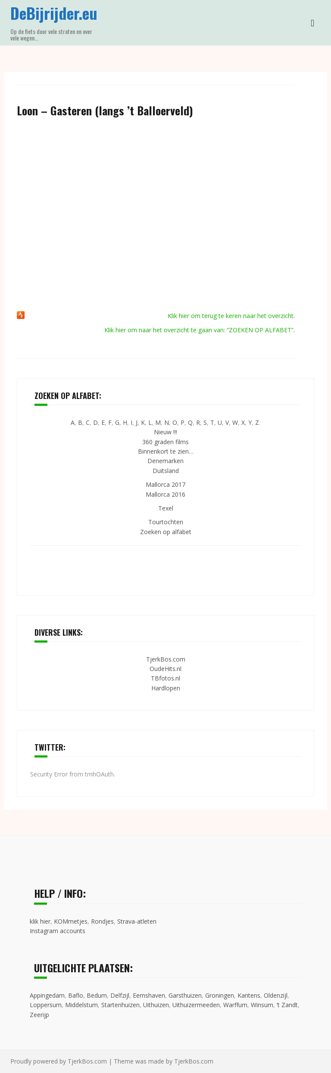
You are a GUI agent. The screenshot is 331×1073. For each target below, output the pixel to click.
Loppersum (46, 1005)
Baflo (75, 995)
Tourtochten (165, 522)
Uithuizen (156, 1005)
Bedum (97, 995)
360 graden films (165, 442)
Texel (165, 508)
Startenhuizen (120, 1005)
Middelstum (81, 1005)
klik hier (40, 921)
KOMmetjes (70, 921)
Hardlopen (165, 688)
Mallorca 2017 (165, 484)
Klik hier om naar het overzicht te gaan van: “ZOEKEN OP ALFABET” (199, 330)
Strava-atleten (136, 921)
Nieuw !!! (165, 432)
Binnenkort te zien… (166, 451)
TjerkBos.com (165, 659)
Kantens (248, 995)
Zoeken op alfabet (165, 532)
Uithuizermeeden (196, 1005)
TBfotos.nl (165, 678)
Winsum (262, 1005)
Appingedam (47, 995)
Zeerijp (39, 1015)
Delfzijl (119, 995)
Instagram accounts (57, 931)
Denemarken (165, 461)
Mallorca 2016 (165, 494)
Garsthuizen (185, 995)
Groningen (219, 995)
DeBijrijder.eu (53, 12)
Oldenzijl (275, 995)
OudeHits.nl (165, 669)
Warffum (235, 1005)
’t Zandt (287, 1005)
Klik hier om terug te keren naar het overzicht (231, 316)
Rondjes (102, 921)
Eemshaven (149, 995)
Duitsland (166, 471)
